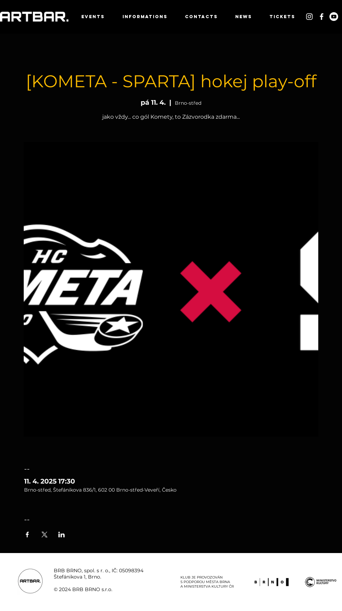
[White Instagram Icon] (309, 16)
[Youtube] (333, 16)
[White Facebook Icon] (321, 16)
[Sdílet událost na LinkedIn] (61, 534)
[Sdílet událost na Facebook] (27, 534)
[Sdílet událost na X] (44, 534)
